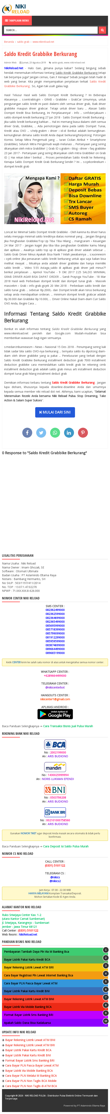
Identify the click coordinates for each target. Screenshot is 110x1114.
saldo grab (57, 62)
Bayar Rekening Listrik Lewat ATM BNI (29, 999)
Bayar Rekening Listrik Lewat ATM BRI (29, 967)
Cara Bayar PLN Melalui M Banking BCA (31, 1076)
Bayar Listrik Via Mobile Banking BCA (28, 1007)
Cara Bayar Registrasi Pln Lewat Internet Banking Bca (38, 975)
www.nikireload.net (74, 62)
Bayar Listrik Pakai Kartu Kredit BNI (27, 991)
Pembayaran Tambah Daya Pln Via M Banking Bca (36, 951)
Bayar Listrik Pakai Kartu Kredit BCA (27, 959)
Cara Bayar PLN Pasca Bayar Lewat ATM (30, 983)
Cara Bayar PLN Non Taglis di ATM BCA (31, 1086)
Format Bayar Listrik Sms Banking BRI (28, 1015)
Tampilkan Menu (17, 20)
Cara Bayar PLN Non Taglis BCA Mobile (30, 1081)
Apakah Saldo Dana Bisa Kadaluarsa (27, 1023)
